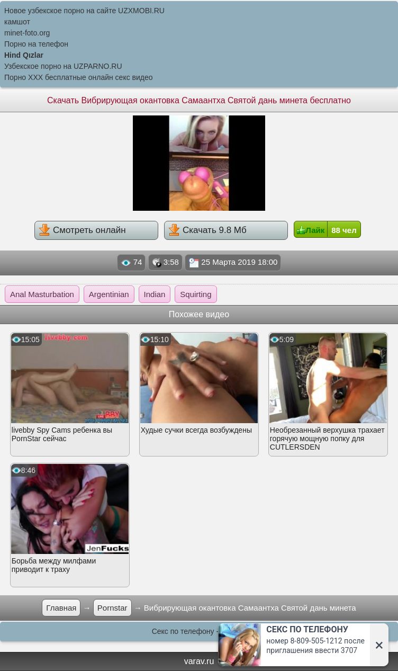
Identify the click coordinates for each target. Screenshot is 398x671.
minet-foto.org (27, 33)
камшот (17, 21)
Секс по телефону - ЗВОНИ (199, 631)
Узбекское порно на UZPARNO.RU (63, 66)
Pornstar (112, 607)
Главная (61, 607)
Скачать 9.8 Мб (207, 230)
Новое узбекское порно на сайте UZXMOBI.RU (84, 10)
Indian (155, 294)
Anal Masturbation (42, 294)
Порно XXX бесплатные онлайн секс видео (78, 77)
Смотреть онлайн (82, 230)
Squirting (195, 294)
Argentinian (109, 294)
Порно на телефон (36, 44)
